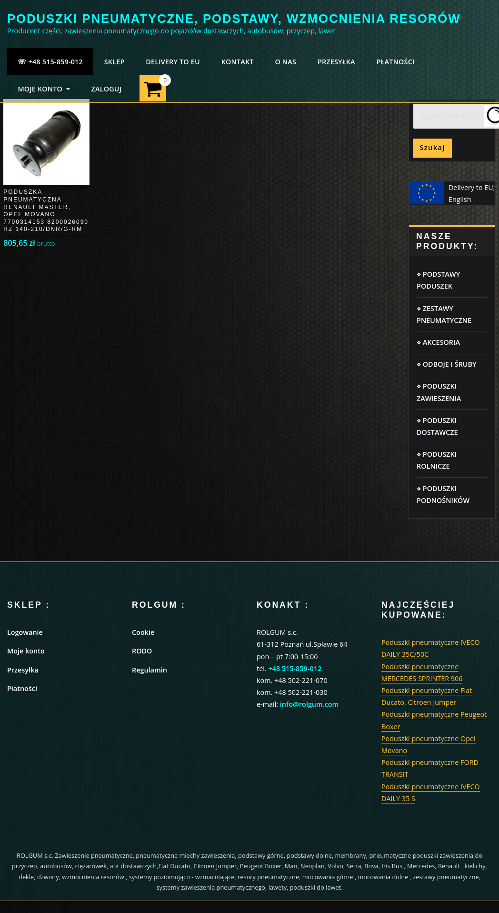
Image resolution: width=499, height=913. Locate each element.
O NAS (285, 61)
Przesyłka (23, 669)
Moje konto (26, 650)
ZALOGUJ (106, 88)
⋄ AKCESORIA (438, 342)
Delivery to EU (173, 61)
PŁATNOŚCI (396, 61)
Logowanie (25, 632)
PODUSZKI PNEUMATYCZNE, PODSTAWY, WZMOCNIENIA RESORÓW (233, 18)
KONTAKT (237, 61)
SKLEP (114, 61)
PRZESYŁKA (336, 61)
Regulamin (149, 669)
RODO (142, 650)
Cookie (143, 632)
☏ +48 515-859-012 (50, 61)
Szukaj (432, 147)
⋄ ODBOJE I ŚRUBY (446, 364)
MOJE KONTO (44, 88)
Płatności (22, 688)
